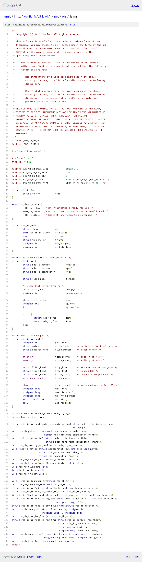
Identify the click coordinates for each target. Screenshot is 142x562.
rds (64, 16)
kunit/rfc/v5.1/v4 (36, 16)
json (136, 556)
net (56, 16)
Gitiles (20, 556)
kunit (7, 16)
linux (17, 16)
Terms (39, 556)
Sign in (135, 5)
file (72, 24)
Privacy (29, 556)
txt (128, 556)
